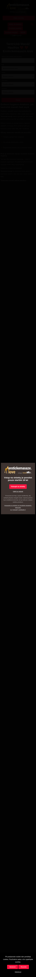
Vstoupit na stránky (18, 486)
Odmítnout (18, 972)
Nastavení (13, 967)
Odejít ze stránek (18, 491)
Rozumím (23, 967)
